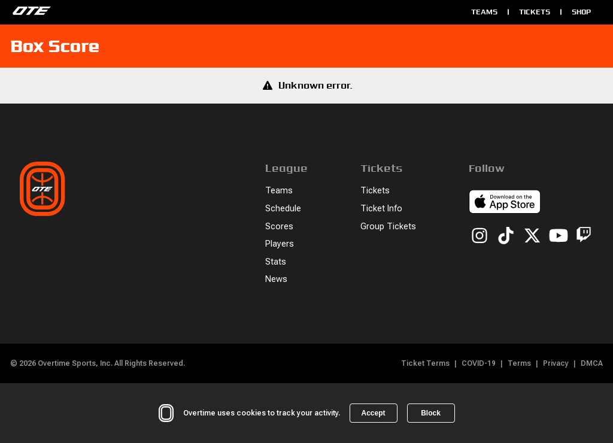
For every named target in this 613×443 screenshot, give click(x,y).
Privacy (556, 363)
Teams (484, 12)
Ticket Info (381, 209)
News (276, 279)
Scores (279, 227)
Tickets (534, 12)
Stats (275, 262)
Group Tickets (388, 227)
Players (279, 244)
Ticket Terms (425, 363)
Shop (581, 12)
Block (431, 413)
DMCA (592, 363)
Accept (373, 413)
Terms (519, 363)
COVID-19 (479, 363)
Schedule (283, 209)
